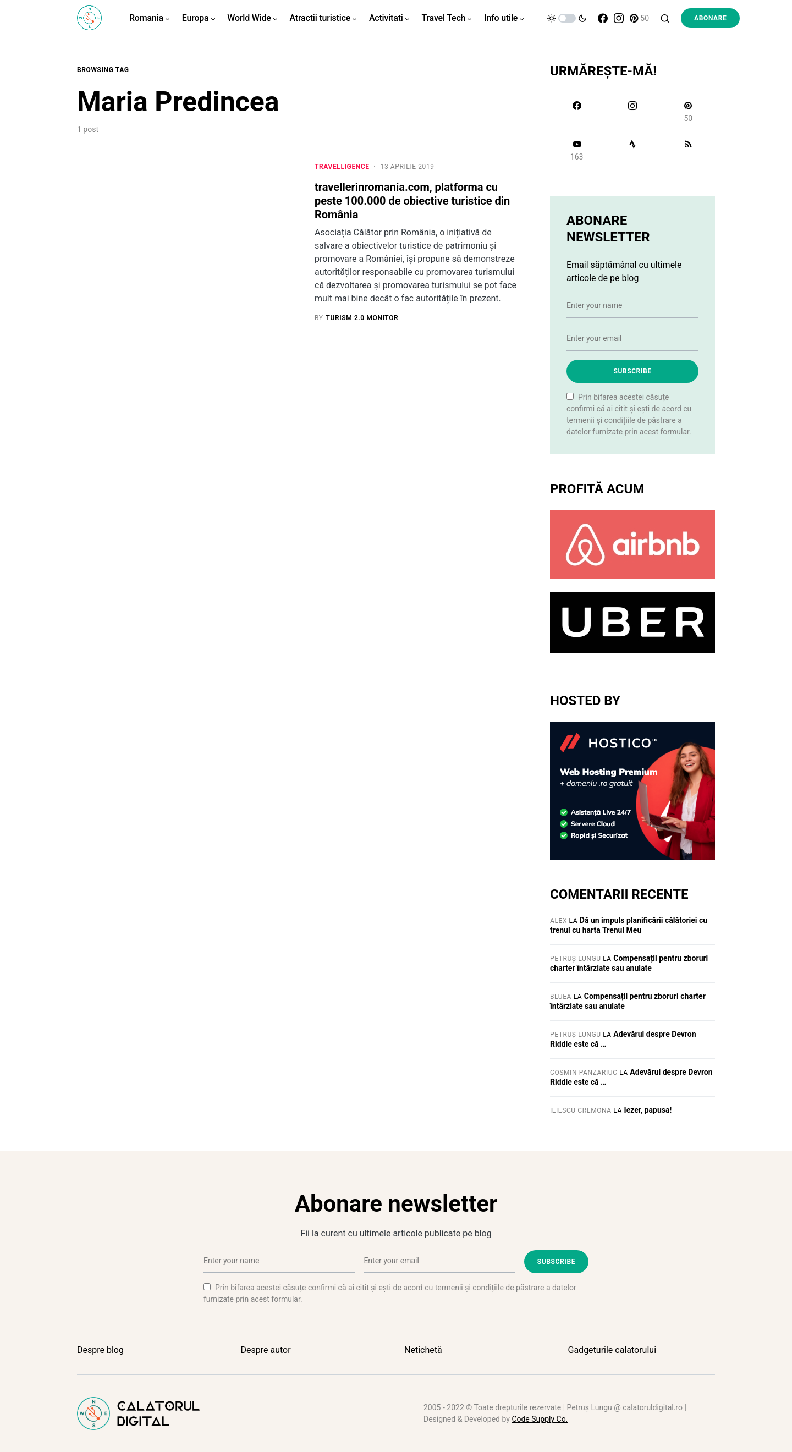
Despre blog (100, 1350)
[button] (567, 18)
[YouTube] (576, 150)
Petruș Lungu (575, 959)
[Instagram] (619, 18)
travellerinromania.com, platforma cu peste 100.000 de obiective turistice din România (412, 200)
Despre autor (266, 1350)
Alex (558, 921)
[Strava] (632, 150)
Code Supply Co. (540, 1419)
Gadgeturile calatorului (612, 1350)
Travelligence (342, 166)
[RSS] (688, 150)
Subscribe (632, 371)
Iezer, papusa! (648, 1110)
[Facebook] (603, 18)
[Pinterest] (639, 18)
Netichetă (423, 1350)
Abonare (710, 18)
